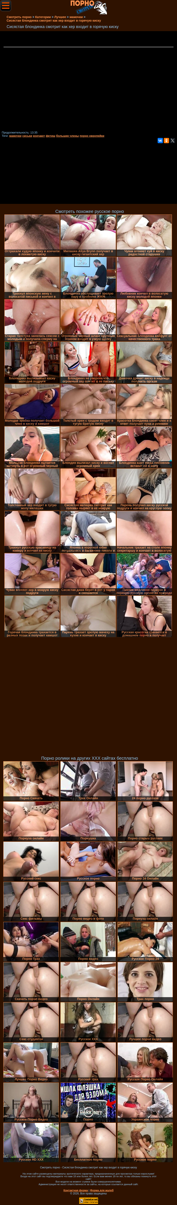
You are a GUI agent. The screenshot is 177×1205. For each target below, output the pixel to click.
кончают (39, 135)
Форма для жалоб (102, 1190)
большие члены (67, 135)
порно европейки (92, 135)
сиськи (27, 135)
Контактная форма (75, 1190)
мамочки (15, 135)
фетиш (50, 135)
